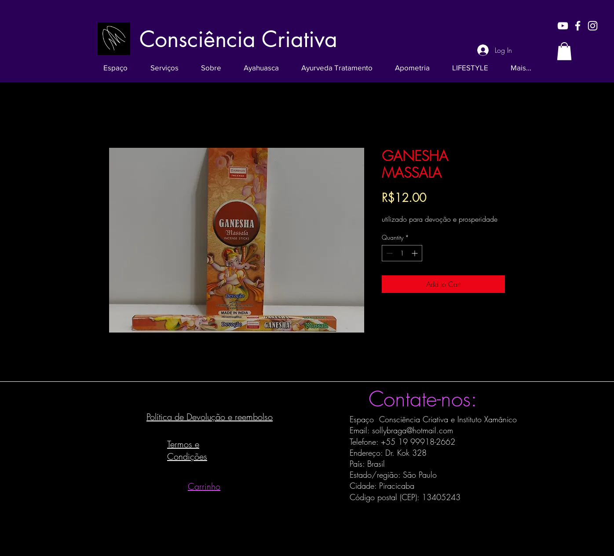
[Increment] (415, 253)
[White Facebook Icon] (577, 25)
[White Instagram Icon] (592, 25)
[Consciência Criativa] (238, 39)
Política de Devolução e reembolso (209, 417)
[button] (564, 51)
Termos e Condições (187, 450)
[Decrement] (388, 253)
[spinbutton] (402, 253)
